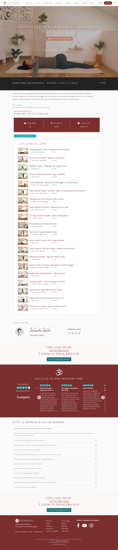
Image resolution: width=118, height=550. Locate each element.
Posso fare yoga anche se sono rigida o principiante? (33, 428)
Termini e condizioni (21, 532)
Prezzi (92, 3)
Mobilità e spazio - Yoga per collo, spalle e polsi (48, 166)
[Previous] (39, 397)
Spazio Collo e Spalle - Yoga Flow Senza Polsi (47, 158)
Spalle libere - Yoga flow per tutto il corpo (45, 290)
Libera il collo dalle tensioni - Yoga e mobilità (47, 174)
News (48, 524)
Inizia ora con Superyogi (59, 39)
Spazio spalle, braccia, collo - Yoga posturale (46, 240)
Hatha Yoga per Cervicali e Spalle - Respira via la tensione (52, 248)
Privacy (30, 532)
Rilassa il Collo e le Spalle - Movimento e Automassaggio (51, 265)
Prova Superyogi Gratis (59, 359)
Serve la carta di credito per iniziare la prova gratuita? (34, 459)
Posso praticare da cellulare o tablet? (28, 468)
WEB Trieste (66, 542)
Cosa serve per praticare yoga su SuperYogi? (30, 478)
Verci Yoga (44, 539)
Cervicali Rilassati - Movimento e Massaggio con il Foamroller (53, 182)
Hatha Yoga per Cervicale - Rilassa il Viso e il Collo (49, 207)
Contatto (65, 531)
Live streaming (48, 3)
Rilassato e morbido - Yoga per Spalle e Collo (47, 257)
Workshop (59, 3)
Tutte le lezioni (52, 531)
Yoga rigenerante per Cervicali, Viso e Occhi (46, 298)
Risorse (68, 3)
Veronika (77, 3)
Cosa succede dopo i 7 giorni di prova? (28, 464)
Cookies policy (38, 532)
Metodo (64, 526)
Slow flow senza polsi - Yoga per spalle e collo (47, 306)
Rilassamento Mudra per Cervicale (43, 224)
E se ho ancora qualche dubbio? (25, 487)
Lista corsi (65, 521)
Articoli (49, 521)
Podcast (49, 526)
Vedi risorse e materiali (25, 136)
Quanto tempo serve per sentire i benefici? (29, 440)
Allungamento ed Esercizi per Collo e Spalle (46, 199)
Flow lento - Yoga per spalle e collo (43, 232)
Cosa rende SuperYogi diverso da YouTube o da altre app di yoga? (37, 454)
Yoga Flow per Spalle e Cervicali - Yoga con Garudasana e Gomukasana (57, 191)
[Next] (103, 397)
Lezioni (38, 3)
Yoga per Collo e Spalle (31, 113)
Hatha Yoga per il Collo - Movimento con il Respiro (49, 149)
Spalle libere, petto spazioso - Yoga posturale (47, 273)
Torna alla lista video (20, 322)
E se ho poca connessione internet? (27, 473)
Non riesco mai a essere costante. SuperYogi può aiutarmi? (35, 445)
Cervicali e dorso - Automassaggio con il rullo (47, 281)
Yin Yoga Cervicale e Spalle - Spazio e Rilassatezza (49, 215)
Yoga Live (49, 528)
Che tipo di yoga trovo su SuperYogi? (27, 450)
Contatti (85, 3)
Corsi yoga (29, 3)
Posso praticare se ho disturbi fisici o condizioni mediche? (35, 482)
